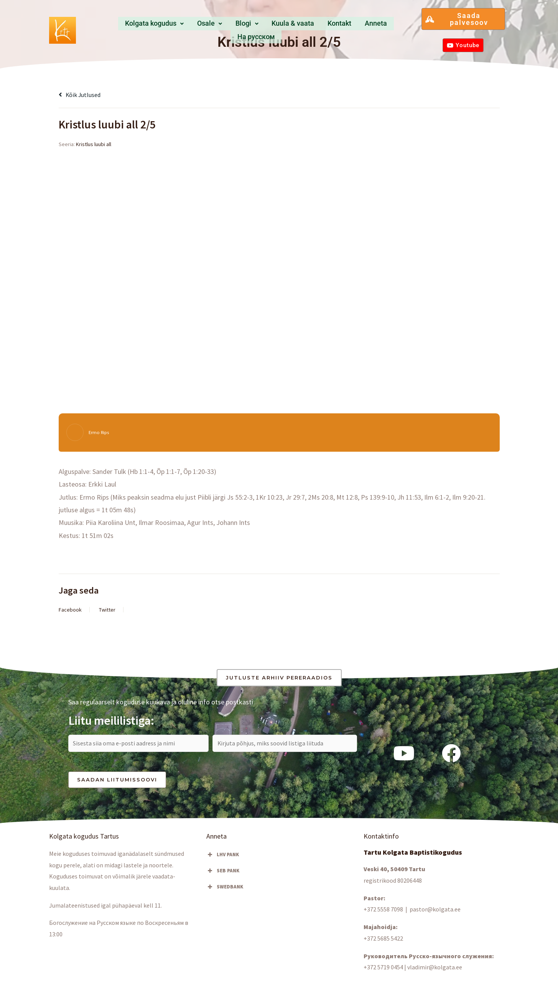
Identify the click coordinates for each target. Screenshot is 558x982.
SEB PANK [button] (222, 873)
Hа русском (386, 25)
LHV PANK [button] (222, 857)
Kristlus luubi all (93, 144)
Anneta (346, 25)
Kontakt (312, 25)
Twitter (107, 609)
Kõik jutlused (82, 94)
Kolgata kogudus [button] (137, 25)
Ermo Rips (100, 432)
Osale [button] (190, 25)
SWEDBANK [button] (224, 889)
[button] (137, 26)
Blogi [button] (224, 25)
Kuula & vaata (267, 25)
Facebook (70, 609)
